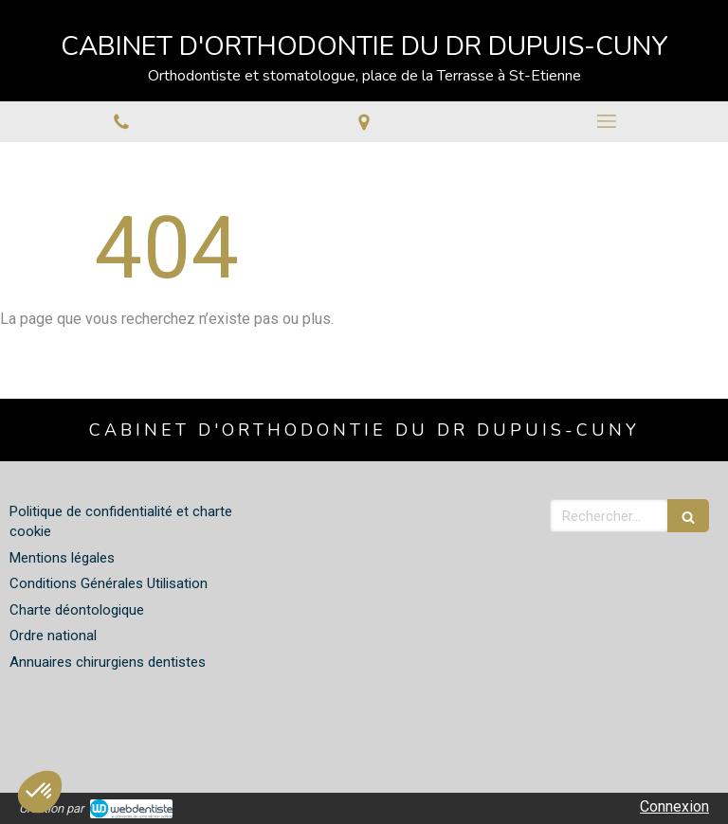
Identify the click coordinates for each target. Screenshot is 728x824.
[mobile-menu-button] (606, 121)
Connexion (674, 806)
